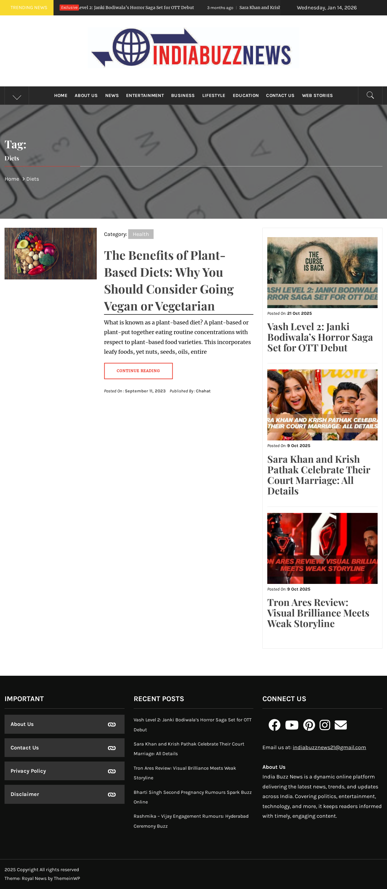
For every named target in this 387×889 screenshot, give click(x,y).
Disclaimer (25, 794)
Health (141, 234)
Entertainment (145, 95)
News (112, 95)
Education (246, 95)
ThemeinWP (67, 878)
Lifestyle (214, 95)
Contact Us (280, 95)
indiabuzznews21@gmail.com (329, 747)
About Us (86, 95)
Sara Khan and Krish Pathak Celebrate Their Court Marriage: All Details (318, 474)
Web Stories (317, 95)
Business (183, 95)
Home (60, 95)
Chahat (203, 391)
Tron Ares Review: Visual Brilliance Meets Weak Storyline (318, 612)
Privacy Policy (28, 771)
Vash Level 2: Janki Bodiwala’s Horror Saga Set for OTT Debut (119, 7)
